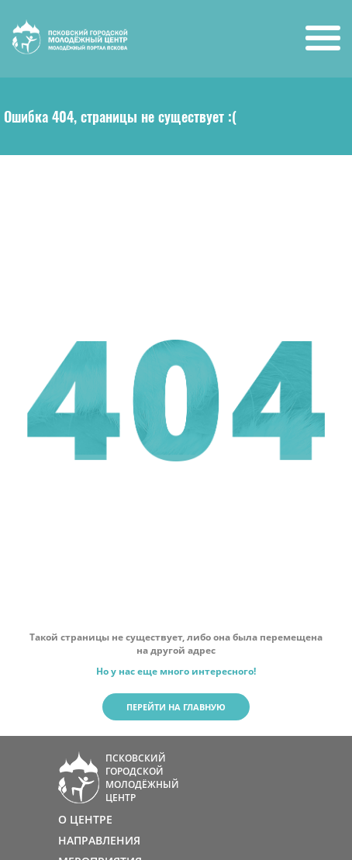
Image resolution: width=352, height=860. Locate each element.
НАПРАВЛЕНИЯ (99, 840)
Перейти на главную (176, 707)
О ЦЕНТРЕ (85, 819)
